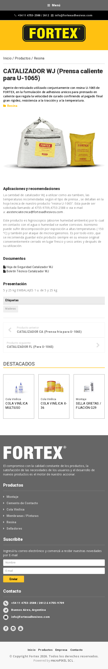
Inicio (7, 58)
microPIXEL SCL (62, 660)
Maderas (10, 308)
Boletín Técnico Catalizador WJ (26, 271)
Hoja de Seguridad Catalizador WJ (28, 267)
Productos (23, 58)
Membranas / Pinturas (23, 516)
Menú (53, 5)
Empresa (61, 649)
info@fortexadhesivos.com (73, 15)
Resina (39, 58)
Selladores (14, 528)
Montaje (81, 399)
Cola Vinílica (13, 399)
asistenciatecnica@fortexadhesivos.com (35, 212)
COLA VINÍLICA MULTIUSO (16, 406)
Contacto (76, 649)
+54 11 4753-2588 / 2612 (33, 15)
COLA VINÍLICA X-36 (54, 406)
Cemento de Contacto (22, 503)
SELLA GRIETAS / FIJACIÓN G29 (88, 406)
